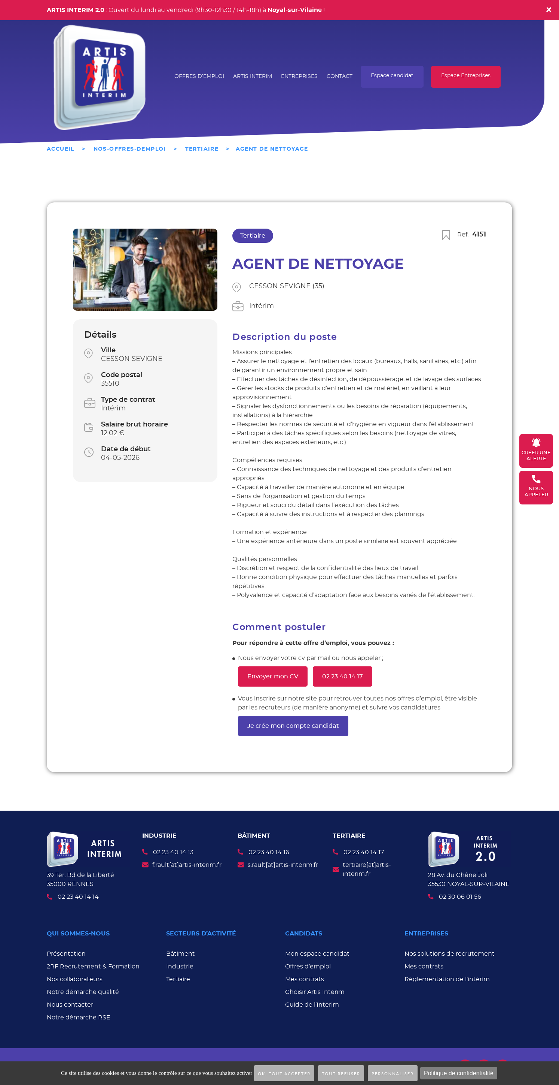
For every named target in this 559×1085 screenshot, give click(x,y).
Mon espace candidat (317, 953)
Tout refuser (341, 1073)
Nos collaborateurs (75, 978)
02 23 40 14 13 (173, 852)
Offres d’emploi (308, 965)
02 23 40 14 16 (268, 852)
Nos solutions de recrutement (449, 953)
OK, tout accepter (284, 1073)
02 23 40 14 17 (342, 676)
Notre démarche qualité (83, 991)
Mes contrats (304, 978)
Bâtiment (180, 953)
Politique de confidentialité (459, 1073)
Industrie (179, 965)
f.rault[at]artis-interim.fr (187, 865)
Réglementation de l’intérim (447, 978)
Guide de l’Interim (312, 1004)
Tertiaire (178, 978)
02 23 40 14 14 (78, 897)
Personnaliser (393, 1073)
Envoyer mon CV (272, 676)
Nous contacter (70, 1004)
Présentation (66, 953)
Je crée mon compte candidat (293, 726)
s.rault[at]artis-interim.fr (283, 865)
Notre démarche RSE (78, 1016)
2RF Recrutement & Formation (93, 965)
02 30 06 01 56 (460, 896)
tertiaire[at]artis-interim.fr (367, 869)
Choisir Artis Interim (315, 991)
